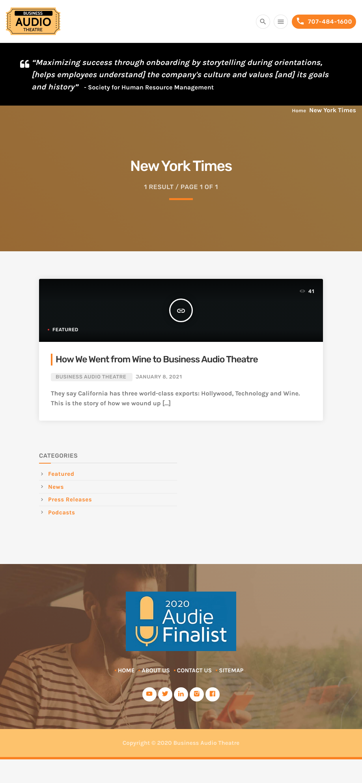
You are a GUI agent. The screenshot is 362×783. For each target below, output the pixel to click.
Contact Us (194, 670)
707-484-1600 (324, 21)
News (56, 486)
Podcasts (61, 512)
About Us (156, 670)
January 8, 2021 (159, 377)
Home (299, 111)
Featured (65, 329)
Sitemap (231, 670)
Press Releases (70, 499)
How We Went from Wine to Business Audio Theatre (157, 359)
